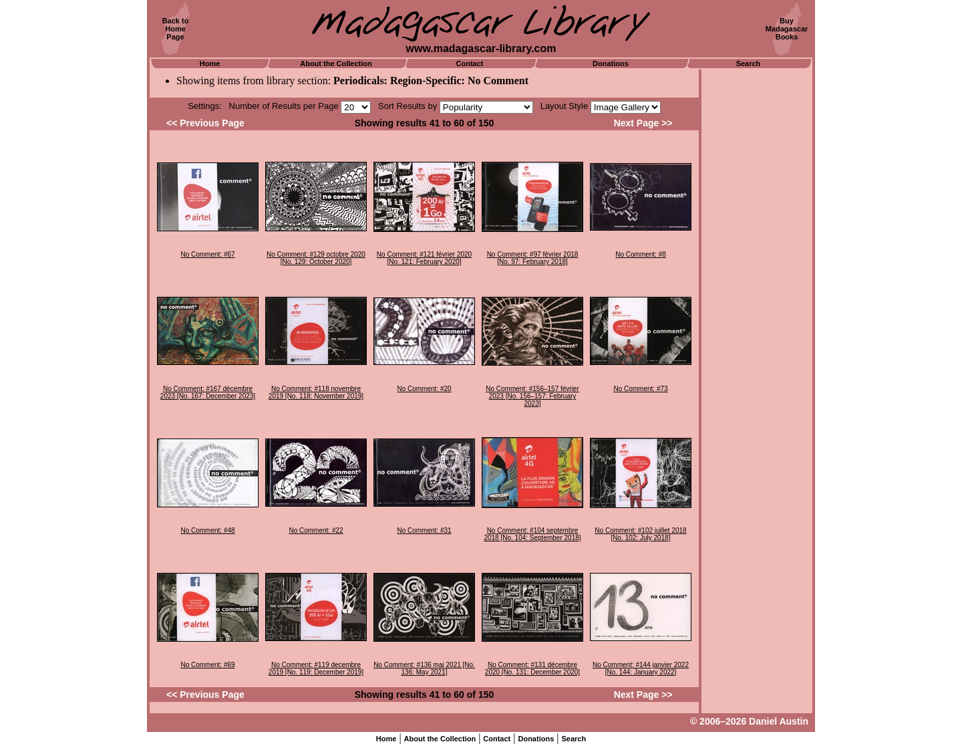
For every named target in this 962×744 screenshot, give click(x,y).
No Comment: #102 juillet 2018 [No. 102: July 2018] (640, 534)
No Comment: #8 (640, 254)
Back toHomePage (175, 29)
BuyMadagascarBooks (787, 29)
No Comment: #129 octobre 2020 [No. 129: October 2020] (316, 258)
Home (210, 63)
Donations (611, 63)
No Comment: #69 (207, 664)
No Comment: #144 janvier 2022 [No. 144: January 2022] (641, 668)
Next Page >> (643, 123)
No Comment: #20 (424, 388)
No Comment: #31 (424, 530)
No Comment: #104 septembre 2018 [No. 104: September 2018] (532, 534)
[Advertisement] (756, 270)
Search (748, 63)
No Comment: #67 (207, 254)
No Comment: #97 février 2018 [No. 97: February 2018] (533, 258)
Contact (470, 63)
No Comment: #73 (640, 388)
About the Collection (336, 63)
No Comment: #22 (316, 530)
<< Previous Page (205, 123)
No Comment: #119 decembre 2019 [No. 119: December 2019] (316, 668)
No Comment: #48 (207, 530)
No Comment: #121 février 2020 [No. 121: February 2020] (424, 258)
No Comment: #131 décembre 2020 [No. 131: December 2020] (532, 668)
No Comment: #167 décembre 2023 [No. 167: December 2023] (207, 392)
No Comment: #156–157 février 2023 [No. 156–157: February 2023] (532, 396)
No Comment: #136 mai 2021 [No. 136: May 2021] (424, 668)
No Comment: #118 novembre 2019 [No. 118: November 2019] (316, 392)
